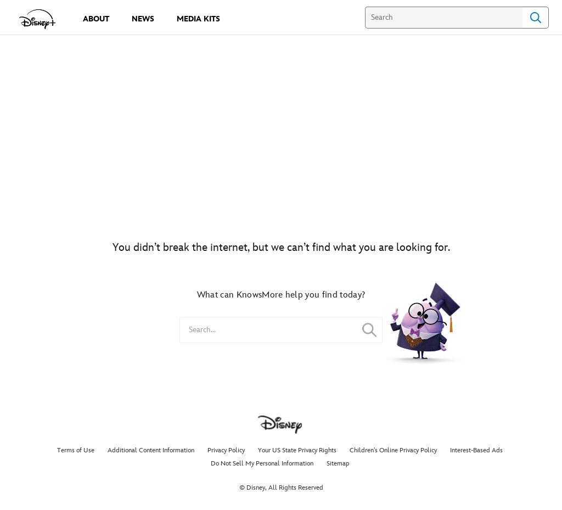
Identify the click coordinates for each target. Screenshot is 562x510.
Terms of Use (75, 450)
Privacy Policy (226, 450)
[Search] (443, 18)
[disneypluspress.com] (38, 19)
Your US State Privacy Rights (297, 450)
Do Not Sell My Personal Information (262, 463)
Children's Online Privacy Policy (393, 450)
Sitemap (338, 463)
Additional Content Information (151, 450)
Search (535, 17)
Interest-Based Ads (476, 450)
